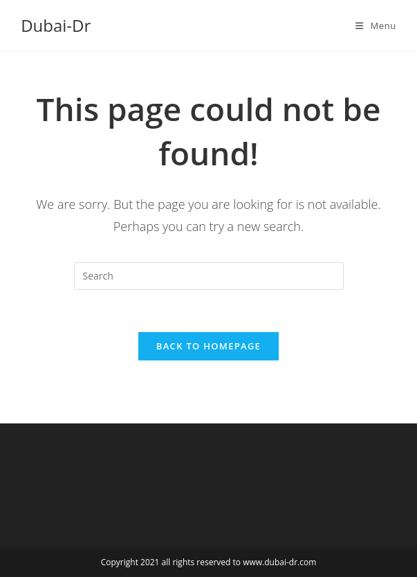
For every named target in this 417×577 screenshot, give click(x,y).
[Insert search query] (209, 276)
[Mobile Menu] (375, 25)
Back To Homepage (208, 346)
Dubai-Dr (56, 25)
